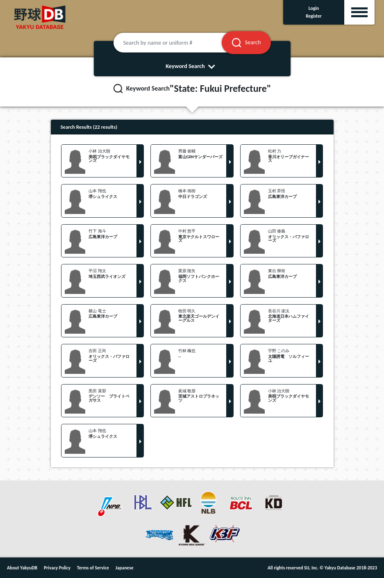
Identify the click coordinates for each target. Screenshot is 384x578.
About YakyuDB (22, 568)
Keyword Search (192, 66)
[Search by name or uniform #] (178, 42)
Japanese (125, 568)
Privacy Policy (57, 568)
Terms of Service (93, 568)
